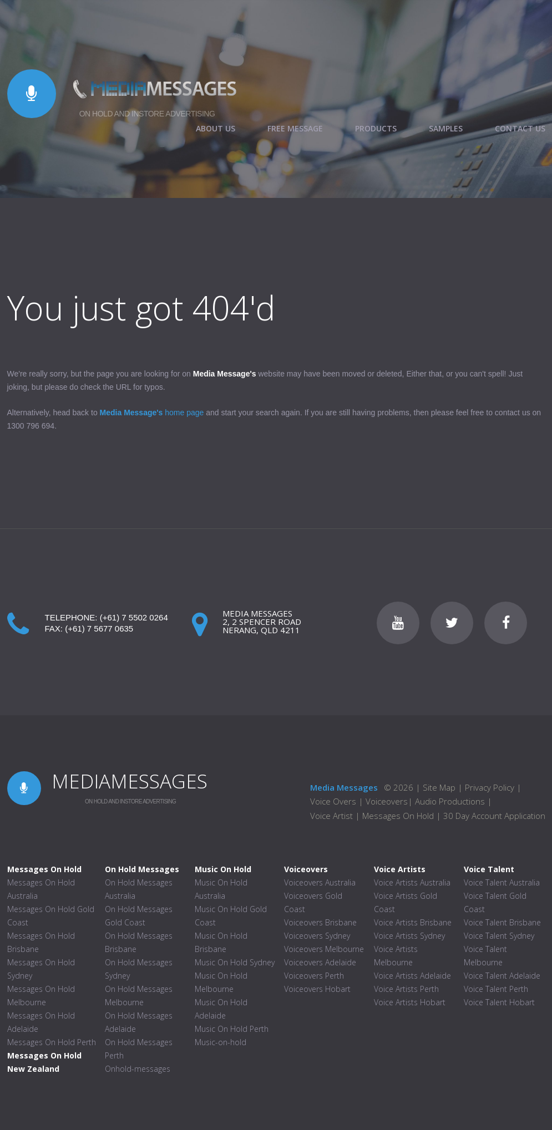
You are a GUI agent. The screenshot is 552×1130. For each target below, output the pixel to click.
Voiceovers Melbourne (324, 949)
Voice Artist (331, 815)
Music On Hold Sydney (235, 962)
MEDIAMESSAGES (129, 781)
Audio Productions (450, 801)
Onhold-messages (137, 1068)
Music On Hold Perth (232, 1029)
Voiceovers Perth (314, 975)
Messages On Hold (398, 815)
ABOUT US (215, 128)
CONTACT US (520, 128)
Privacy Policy (489, 787)
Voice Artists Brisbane (413, 922)
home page (152, 412)
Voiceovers (387, 801)
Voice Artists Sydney (409, 935)
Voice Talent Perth (496, 989)
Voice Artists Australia (412, 882)
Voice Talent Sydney (499, 935)
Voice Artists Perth (406, 989)
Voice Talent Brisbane (502, 922)
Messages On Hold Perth (51, 1042)
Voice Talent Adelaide (502, 975)
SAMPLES (446, 128)
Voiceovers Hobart (317, 989)
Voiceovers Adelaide (320, 962)
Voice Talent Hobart (499, 1002)
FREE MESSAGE (295, 128)
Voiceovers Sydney (317, 935)
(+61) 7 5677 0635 (99, 628)
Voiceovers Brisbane (320, 922)
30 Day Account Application (494, 815)
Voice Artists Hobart (409, 1002)
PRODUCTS (376, 128)
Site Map (439, 787)
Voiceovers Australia (320, 882)
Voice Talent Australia (502, 882)
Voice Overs (334, 801)
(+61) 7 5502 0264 (134, 617)
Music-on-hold (220, 1042)
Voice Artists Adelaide (412, 975)
